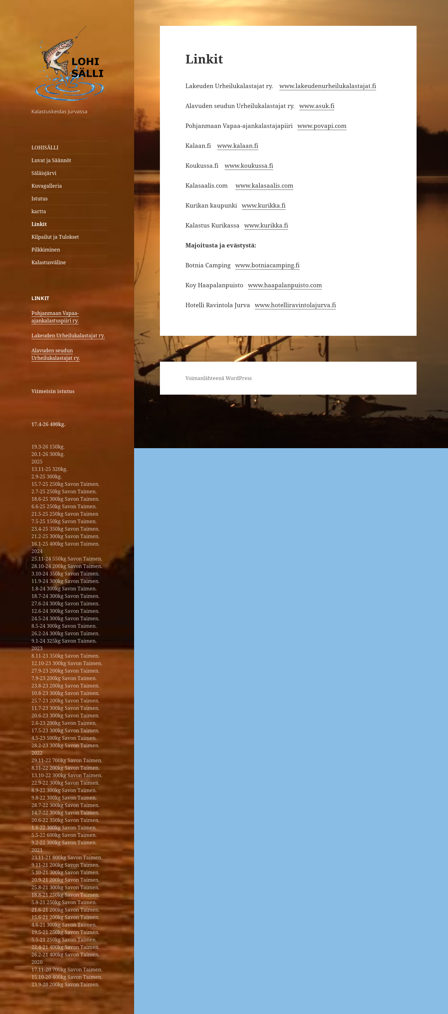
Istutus (39, 198)
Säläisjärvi (43, 173)
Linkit (39, 224)
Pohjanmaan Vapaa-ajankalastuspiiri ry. (55, 317)
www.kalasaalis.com (264, 185)
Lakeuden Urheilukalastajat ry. (68, 335)
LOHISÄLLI (44, 147)
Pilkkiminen (45, 249)
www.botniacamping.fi (267, 265)
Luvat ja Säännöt (51, 160)
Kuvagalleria (46, 185)
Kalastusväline (48, 262)
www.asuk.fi (316, 106)
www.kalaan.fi (237, 146)
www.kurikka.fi (264, 205)
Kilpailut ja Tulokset (55, 236)
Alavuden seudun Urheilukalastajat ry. (55, 354)
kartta (38, 211)
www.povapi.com (322, 126)
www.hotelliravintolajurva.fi (295, 305)
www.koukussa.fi (249, 166)
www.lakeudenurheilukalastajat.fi (327, 86)
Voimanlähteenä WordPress (218, 378)
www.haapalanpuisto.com (285, 285)
